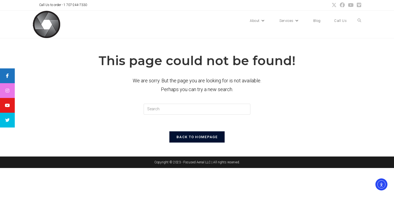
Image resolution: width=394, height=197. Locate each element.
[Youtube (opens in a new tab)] (350, 5)
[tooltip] (7, 75)
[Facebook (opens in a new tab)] (342, 5)
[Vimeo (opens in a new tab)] (358, 5)
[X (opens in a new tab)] (334, 5)
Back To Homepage (197, 137)
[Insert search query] (197, 109)
